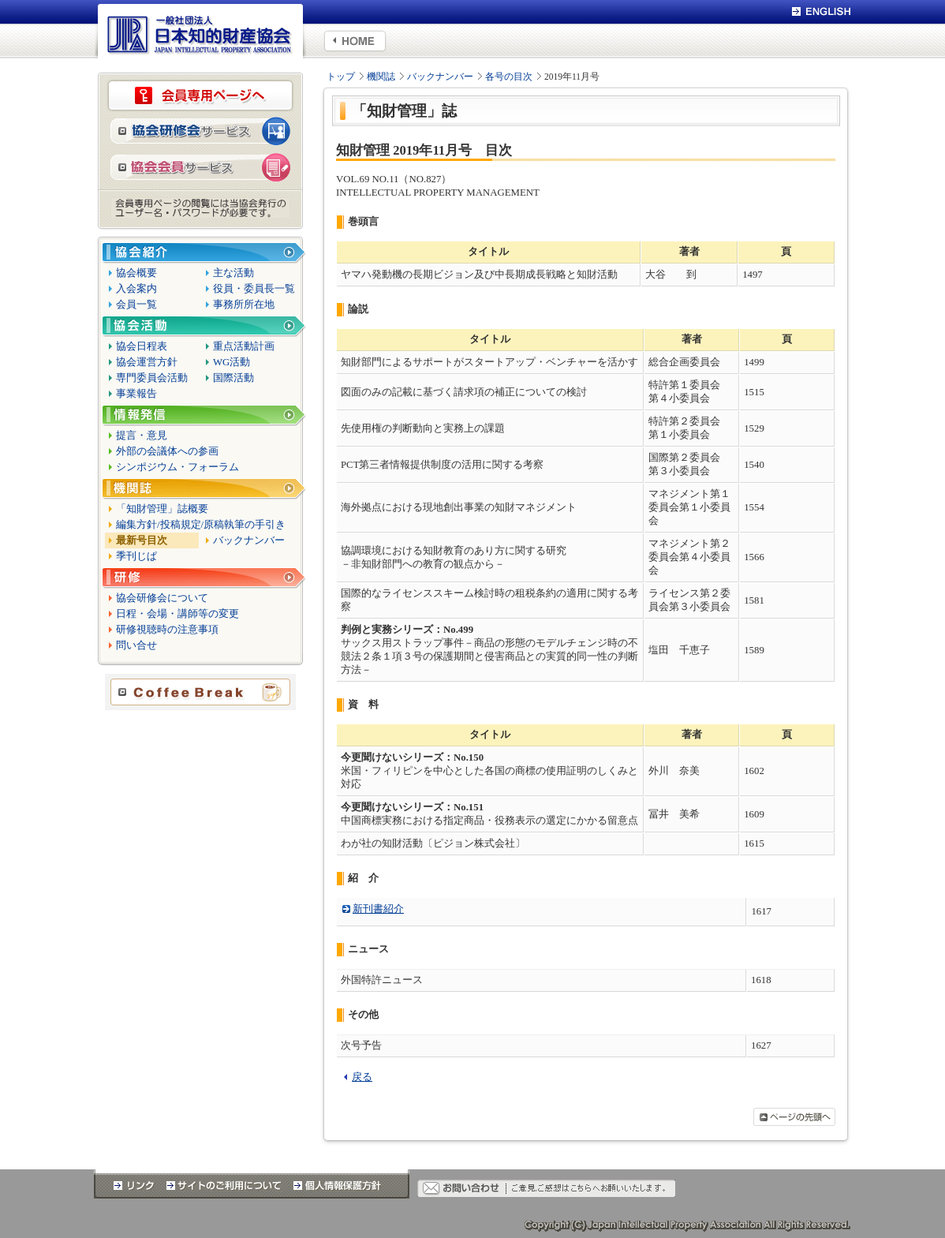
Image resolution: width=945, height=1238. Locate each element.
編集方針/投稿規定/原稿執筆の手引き (201, 524)
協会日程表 (141, 346)
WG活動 (231, 362)
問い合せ (136, 645)
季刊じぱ (136, 556)
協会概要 (136, 273)
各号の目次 (508, 76)
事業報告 (136, 393)
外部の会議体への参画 (167, 451)
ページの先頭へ (794, 1117)
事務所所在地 (244, 304)
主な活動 (233, 273)
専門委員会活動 (152, 377)
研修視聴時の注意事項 (167, 629)
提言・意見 (141, 435)
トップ (341, 76)
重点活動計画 (244, 346)
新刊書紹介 (378, 908)
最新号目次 (141, 540)
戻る (362, 1077)
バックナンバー (440, 76)
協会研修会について (162, 598)
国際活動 (233, 377)
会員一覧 (136, 304)
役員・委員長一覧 (254, 288)
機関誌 (381, 76)
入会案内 (136, 288)
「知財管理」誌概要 (162, 508)
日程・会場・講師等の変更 (177, 613)
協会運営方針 (146, 362)
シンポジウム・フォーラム (177, 467)
